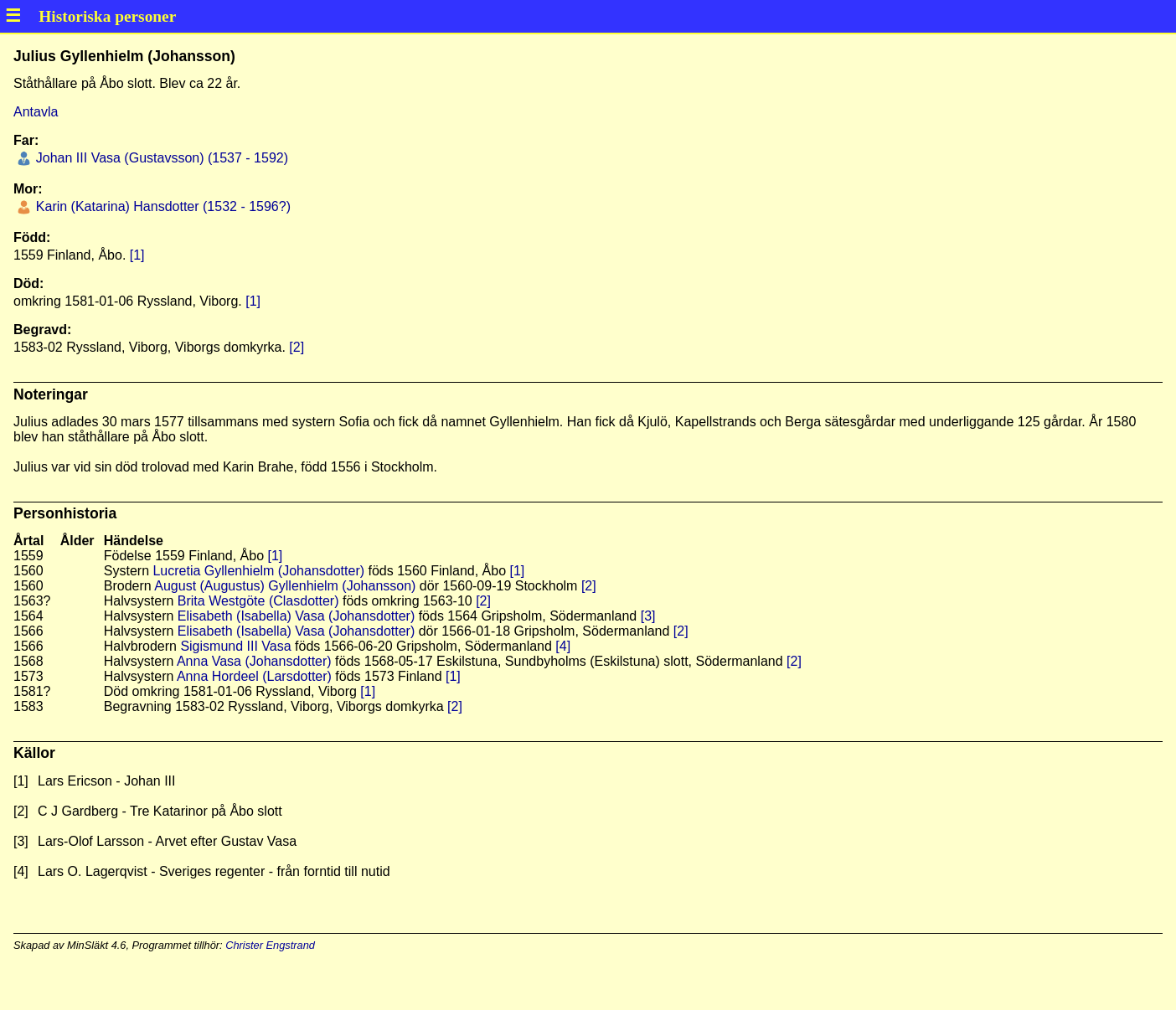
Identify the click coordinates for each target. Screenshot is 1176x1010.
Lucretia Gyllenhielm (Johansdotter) (258, 571)
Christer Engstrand (270, 945)
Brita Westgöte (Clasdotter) (258, 601)
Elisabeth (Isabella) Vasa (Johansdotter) (296, 616)
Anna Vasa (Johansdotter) (254, 661)
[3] (648, 616)
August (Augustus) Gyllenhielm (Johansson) (284, 586)
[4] (562, 646)
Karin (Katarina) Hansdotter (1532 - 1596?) (161, 206)
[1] (137, 255)
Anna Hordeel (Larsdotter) (254, 676)
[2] (296, 347)
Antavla (35, 112)
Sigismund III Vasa (235, 646)
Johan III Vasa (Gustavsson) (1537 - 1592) (160, 158)
